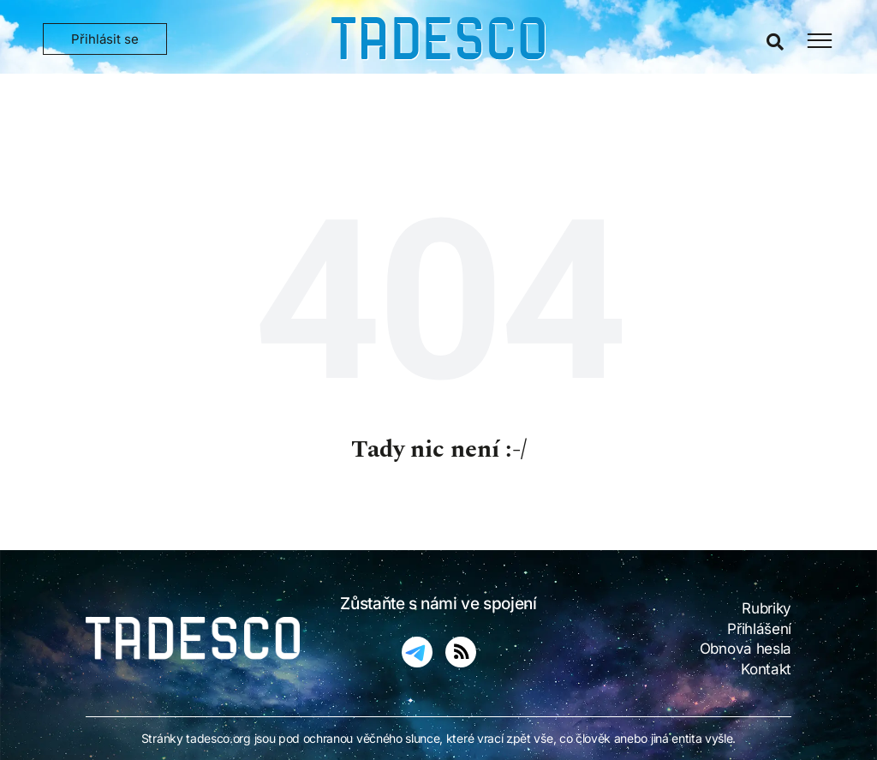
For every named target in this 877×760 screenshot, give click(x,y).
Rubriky (766, 608)
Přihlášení (759, 628)
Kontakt (766, 669)
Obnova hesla (745, 648)
